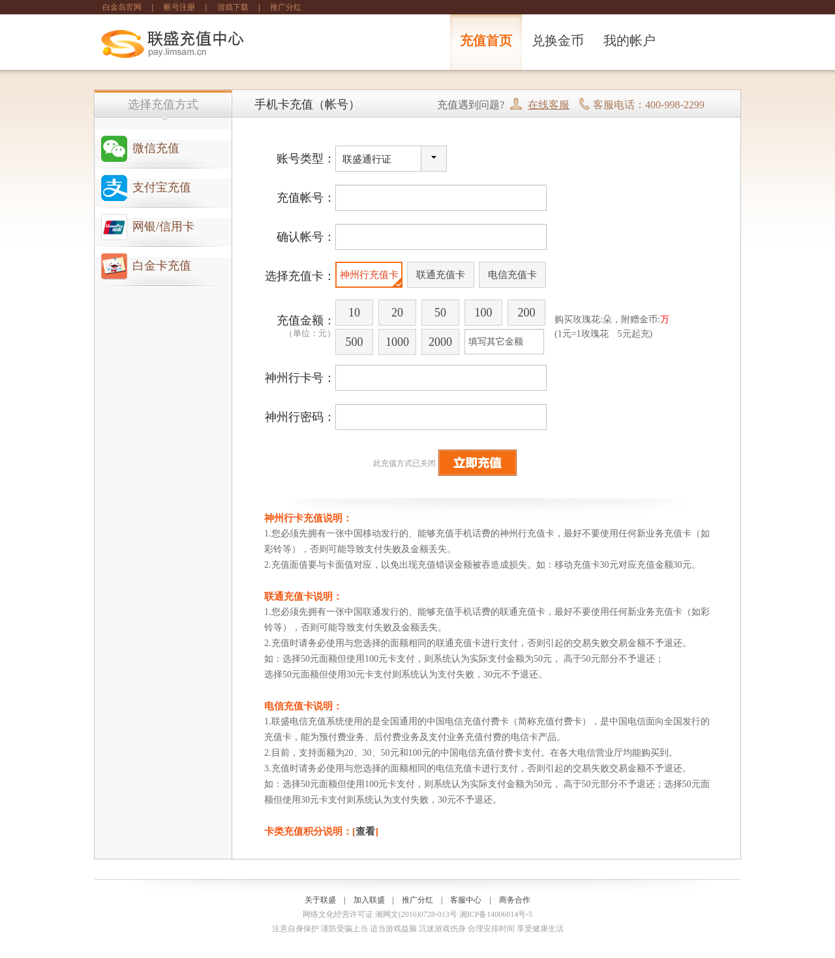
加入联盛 (369, 899)
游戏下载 (233, 7)
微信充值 (155, 148)
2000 (440, 341)
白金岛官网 (122, 7)
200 (527, 312)
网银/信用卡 (163, 226)
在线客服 (548, 104)
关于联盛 (320, 899)
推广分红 (285, 7)
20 (397, 312)
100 (484, 312)
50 (440, 312)
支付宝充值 (161, 187)
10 (354, 312)
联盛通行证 (366, 159)
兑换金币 (558, 40)
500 (354, 341)
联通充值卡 (440, 275)
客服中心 (465, 899)
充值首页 (486, 40)
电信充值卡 (512, 275)
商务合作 (514, 899)
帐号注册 (179, 7)
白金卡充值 (161, 265)
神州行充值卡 (369, 275)
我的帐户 (629, 40)
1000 (397, 341)
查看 (365, 831)
